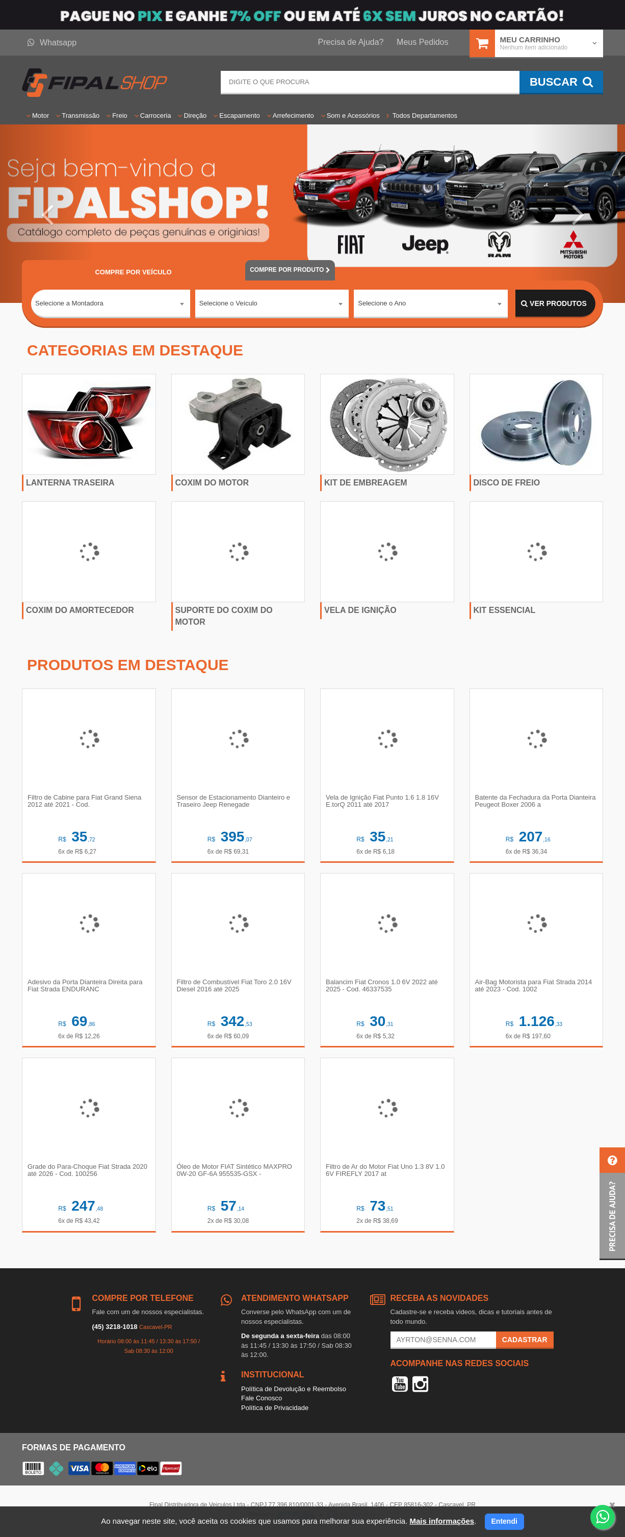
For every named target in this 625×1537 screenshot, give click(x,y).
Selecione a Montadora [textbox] (69, 303)
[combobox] (110, 304)
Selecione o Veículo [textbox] (228, 303)
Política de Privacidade (274, 1408)
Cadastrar (525, 1340)
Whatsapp (52, 42)
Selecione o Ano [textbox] (382, 303)
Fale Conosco (261, 1398)
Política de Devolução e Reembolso (293, 1389)
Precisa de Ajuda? (351, 42)
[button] (47, 213)
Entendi (504, 1521)
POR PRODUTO (290, 269)
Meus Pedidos (422, 42)
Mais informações (441, 1521)
